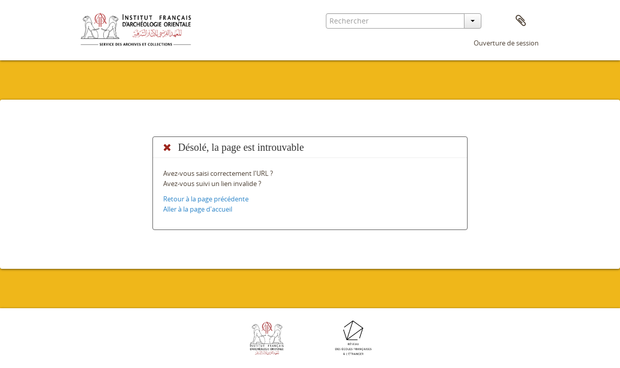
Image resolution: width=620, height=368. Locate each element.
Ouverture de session (506, 43)
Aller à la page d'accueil (197, 209)
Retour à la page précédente (206, 198)
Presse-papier (521, 21)
